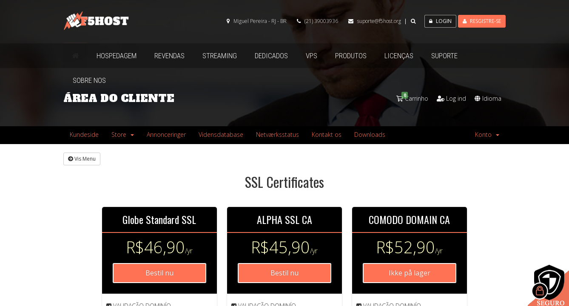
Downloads (369, 134)
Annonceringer (166, 134)
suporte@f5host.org (379, 21)
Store (122, 134)
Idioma (488, 98)
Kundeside (84, 134)
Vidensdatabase (221, 134)
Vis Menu (82, 158)
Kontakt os (326, 134)
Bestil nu (159, 273)
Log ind (451, 98)
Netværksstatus (277, 134)
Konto (487, 134)
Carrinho (412, 98)
